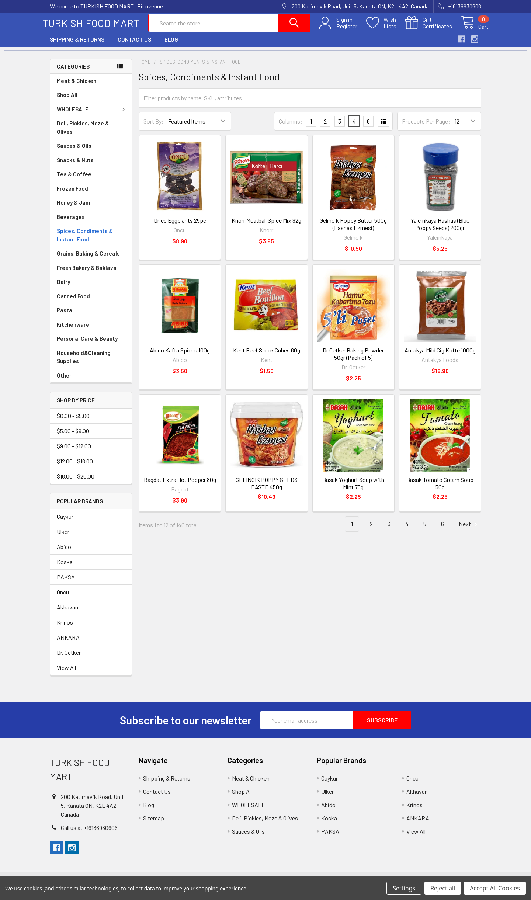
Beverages (71, 222)
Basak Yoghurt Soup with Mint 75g (353, 489)
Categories (73, 72)
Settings (404, 888)
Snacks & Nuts (75, 166)
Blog (171, 45)
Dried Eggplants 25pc (180, 226)
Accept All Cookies (495, 888)
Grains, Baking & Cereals (88, 259)
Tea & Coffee (74, 180)
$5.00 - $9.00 (73, 436)
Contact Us (134, 45)
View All (66, 673)
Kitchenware (73, 330)
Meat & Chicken (76, 86)
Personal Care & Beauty (87, 344)
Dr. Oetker (69, 658)
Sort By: (153, 127)
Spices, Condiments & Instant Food (85, 241)
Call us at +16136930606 (89, 833)
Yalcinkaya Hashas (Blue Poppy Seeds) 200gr (440, 230)
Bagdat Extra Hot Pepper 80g (180, 485)
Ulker (63, 537)
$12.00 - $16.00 (75, 466)
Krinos (65, 628)
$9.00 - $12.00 (74, 451)
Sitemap (153, 823)
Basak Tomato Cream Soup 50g (439, 489)
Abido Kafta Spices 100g (180, 355)
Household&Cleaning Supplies (84, 363)
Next (469, 530)
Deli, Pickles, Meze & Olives (83, 133)
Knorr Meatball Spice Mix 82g (266, 226)
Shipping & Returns (77, 45)
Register (339, 30)
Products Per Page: (426, 127)
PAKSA (66, 582)
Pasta (64, 316)
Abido (64, 552)
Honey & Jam (73, 208)
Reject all (442, 888)
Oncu (63, 597)
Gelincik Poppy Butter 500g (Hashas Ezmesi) (353, 230)
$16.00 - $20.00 (75, 481)
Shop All (67, 100)
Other (64, 381)
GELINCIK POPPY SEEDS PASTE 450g (267, 489)
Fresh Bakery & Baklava (87, 273)
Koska (65, 567)
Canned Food (73, 302)
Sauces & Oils (74, 151)
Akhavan (67, 612)
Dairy (63, 287)
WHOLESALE (92, 115)
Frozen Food (72, 194)
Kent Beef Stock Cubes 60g (266, 355)
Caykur (65, 522)
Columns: (290, 126)
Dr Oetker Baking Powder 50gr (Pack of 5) (353, 359)
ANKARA (68, 643)
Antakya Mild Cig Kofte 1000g (440, 355)
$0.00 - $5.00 (73, 421)
